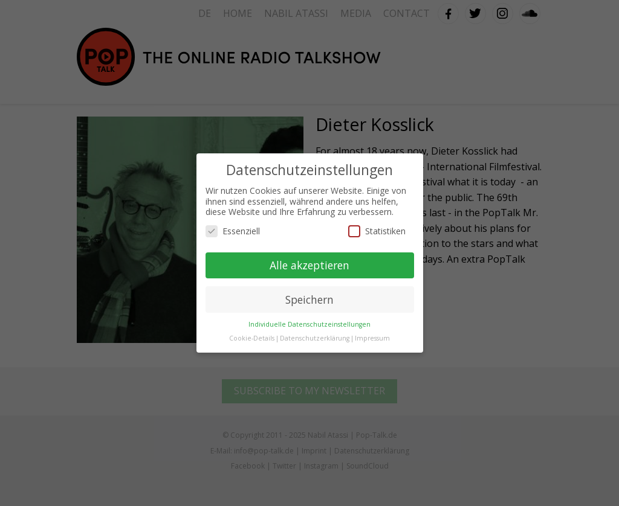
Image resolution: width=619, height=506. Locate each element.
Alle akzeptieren (309, 265)
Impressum (372, 338)
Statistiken (377, 231)
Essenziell (233, 231)
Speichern (309, 299)
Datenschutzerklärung (314, 338)
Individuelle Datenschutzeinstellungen (309, 324)
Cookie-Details (251, 338)
